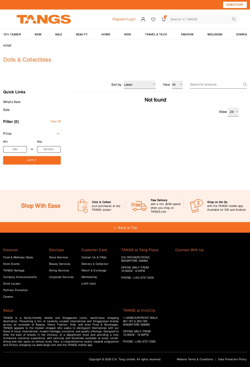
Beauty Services (59, 264)
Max (40, 141)
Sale (6, 110)
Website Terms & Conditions (195, 359)
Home (7, 45)
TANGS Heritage (13, 270)
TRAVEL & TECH (156, 34)
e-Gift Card (88, 283)
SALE (58, 34)
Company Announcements (20, 277)
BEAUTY (82, 34)
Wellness (214, 34)
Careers (8, 296)
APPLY (32, 160)
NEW (38, 34)
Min (5, 141)
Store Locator (12, 283)
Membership (89, 277)
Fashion (187, 34)
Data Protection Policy (232, 359)
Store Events (11, 264)
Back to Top (125, 227)
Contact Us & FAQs (94, 257)
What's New (12, 102)
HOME (105, 34)
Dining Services (59, 270)
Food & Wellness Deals (18, 257)
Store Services (58, 257)
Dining (241, 34)
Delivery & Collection (94, 264)
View (228, 112)
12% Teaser (12, 34)
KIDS (127, 34)
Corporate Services (61, 277)
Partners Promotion (15, 290)
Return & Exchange (93, 270)
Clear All (55, 121)
